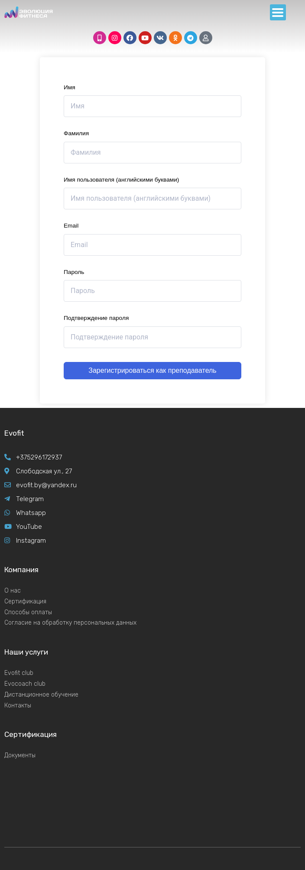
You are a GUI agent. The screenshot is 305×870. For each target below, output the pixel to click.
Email (71, 225)
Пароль (74, 272)
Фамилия (76, 133)
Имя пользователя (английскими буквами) (121, 179)
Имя (69, 87)
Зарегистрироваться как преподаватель (152, 370)
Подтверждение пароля (96, 318)
